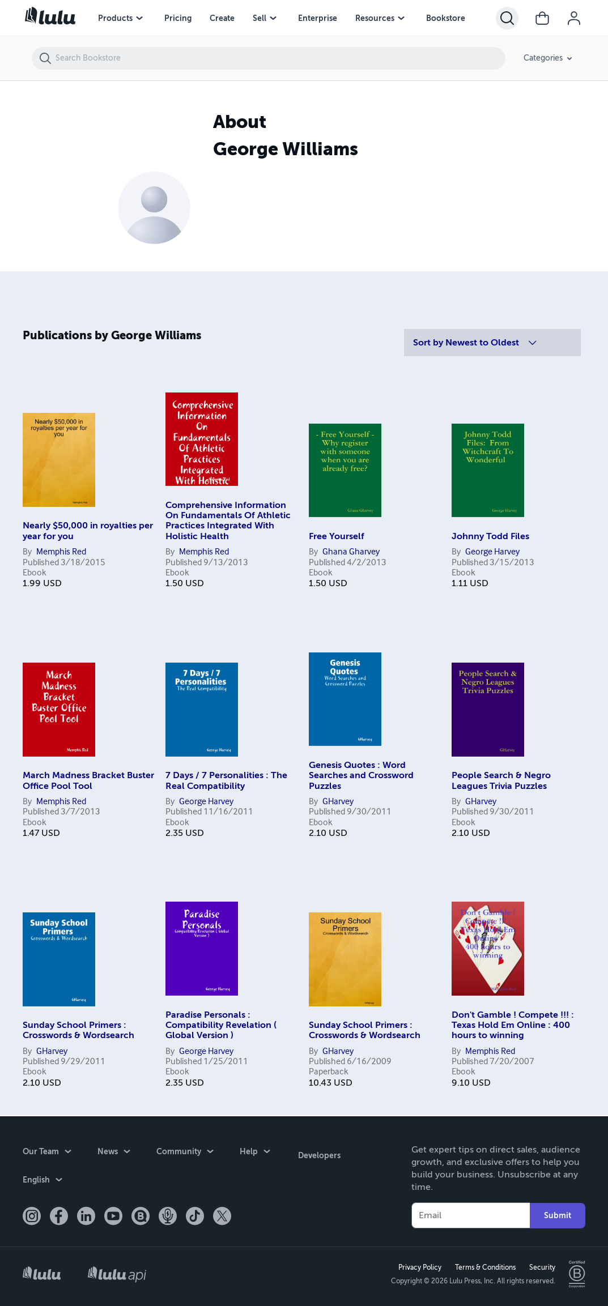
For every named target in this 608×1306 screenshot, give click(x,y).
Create (222, 18)
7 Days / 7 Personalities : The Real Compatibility (226, 780)
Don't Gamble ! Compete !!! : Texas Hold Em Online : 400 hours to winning (513, 1025)
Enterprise (317, 18)
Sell (259, 18)
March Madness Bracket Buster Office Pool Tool (88, 780)
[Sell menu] (273, 18)
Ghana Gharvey (351, 552)
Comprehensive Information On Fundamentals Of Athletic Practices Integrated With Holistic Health (228, 520)
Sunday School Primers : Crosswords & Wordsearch (78, 1030)
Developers (317, 1151)
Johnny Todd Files (490, 536)
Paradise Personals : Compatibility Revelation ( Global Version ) (221, 1025)
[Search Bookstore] (279, 58)
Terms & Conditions (483, 1267)
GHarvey (338, 802)
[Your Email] (470, 1214)
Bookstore (445, 18)
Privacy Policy (418, 1267)
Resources (374, 18)
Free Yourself (336, 536)
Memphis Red (61, 552)
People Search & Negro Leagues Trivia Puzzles (501, 780)
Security (541, 1267)
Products (115, 18)
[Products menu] (139, 18)
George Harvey (492, 552)
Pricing (178, 18)
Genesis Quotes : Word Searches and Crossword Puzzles (361, 775)
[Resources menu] (401, 18)
